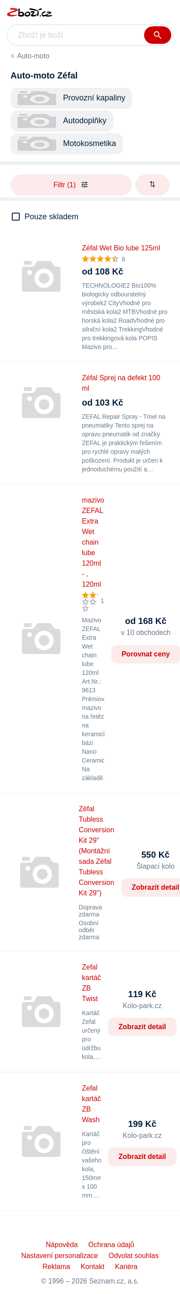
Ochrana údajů (111, 1244)
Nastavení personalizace (59, 1255)
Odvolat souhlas (134, 1255)
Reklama (56, 1266)
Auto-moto (33, 56)
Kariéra (126, 1266)
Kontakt (92, 1266)
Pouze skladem (51, 216)
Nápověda (62, 1244)
